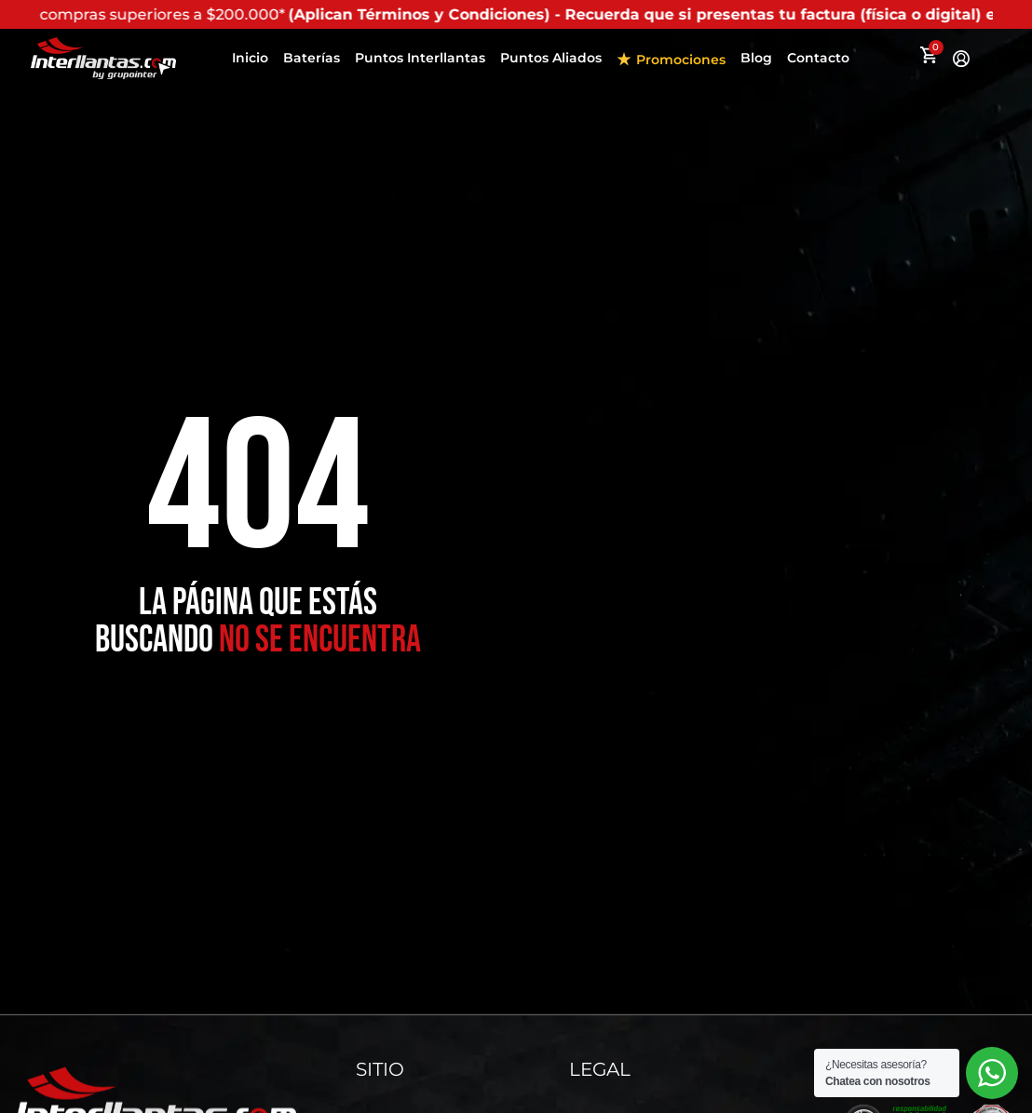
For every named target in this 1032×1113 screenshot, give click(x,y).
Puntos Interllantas (420, 57)
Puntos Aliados (551, 57)
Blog (756, 57)
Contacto (818, 57)
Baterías (311, 57)
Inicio (250, 57)
